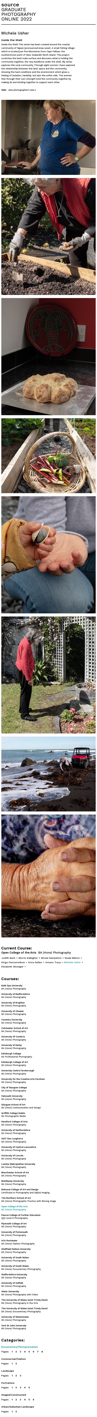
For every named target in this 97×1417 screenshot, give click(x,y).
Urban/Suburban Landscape (17, 1406)
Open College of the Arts (36, 952)
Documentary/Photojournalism (19, 1347)
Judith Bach (8, 958)
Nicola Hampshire (51, 958)
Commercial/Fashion (13, 1359)
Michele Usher (72, 962)
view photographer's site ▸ (22, 90)
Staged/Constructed (13, 1395)
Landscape (7, 1371)
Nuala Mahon (72, 958)
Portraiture (7, 1383)
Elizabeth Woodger (12, 966)
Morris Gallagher (28, 958)
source (10, 4)
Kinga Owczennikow (13, 962)
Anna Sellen (35, 962)
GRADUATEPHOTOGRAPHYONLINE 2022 (18, 14)
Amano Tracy (53, 962)
